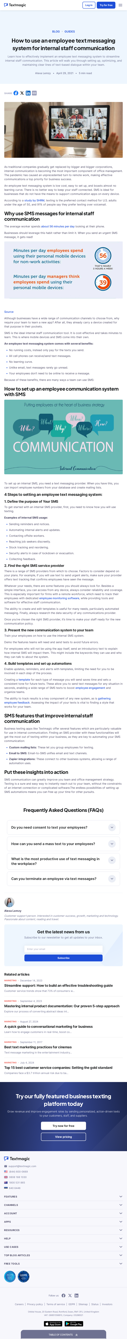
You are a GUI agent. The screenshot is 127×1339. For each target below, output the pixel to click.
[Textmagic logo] (63, 1159)
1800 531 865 (17, 1182)
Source (8, 311)
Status (94, 1304)
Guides (70, 31)
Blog (56, 31)
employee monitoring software (59, 598)
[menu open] (120, 5)
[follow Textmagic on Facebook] (63, 1295)
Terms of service (55, 1304)
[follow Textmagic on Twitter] (70, 1295)
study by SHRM (34, 200)
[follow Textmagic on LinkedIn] (76, 1295)
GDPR (71, 1304)
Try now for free (63, 1126)
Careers (19, 1304)
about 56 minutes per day (58, 226)
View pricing (63, 1136)
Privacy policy (35, 1304)
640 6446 (14, 1188)
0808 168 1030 (18, 1177)
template (24, 679)
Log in (89, 5)
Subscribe (63, 957)
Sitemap (83, 1304)
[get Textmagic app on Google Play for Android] (73, 1324)
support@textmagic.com (22, 1166)
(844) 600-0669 (18, 1171)
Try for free (106, 5)
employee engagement (90, 688)
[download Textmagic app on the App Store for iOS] (53, 1324)
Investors (107, 1304)
